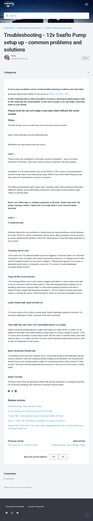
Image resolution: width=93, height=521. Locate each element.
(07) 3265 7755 (61, 94)
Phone (51, 94)
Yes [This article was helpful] (53, 457)
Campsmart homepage (15, 506)
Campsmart (9, 28)
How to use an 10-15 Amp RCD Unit (23, 445)
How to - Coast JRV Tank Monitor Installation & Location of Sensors (36, 421)
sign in (12, 487)
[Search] (46, 16)
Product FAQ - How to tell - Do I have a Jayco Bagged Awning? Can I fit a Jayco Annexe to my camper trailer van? (46, 427)
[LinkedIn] (16, 391)
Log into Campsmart (36, 506)
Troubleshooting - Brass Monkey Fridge (24, 406)
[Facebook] (9, 391)
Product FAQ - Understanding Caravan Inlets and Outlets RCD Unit (35, 416)
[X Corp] (12, 391)
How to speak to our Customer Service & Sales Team (30, 411)
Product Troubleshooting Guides (58, 28)
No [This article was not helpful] (63, 457)
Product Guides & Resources (29, 28)
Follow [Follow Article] (85, 58)
